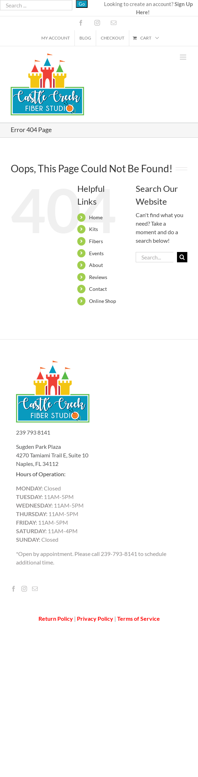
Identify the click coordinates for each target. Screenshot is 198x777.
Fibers (96, 241)
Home (96, 217)
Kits (93, 229)
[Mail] (35, 589)
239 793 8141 (33, 432)
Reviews (98, 277)
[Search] (182, 257)
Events (96, 253)
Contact (98, 289)
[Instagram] (24, 589)
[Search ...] (36, 5)
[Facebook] (13, 589)
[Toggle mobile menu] (183, 57)
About (96, 265)
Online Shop (102, 301)
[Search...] (154, 257)
